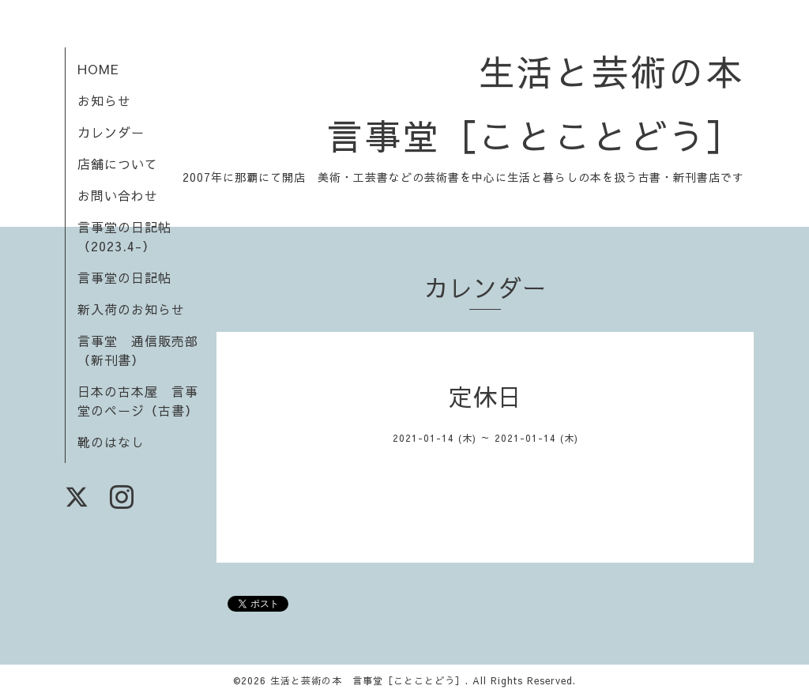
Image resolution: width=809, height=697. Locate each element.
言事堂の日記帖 (124, 277)
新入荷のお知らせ (131, 309)
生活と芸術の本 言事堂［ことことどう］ (367, 680)
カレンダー (111, 132)
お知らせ (104, 100)
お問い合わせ (117, 195)
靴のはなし (111, 441)
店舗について (117, 163)
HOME (98, 68)
